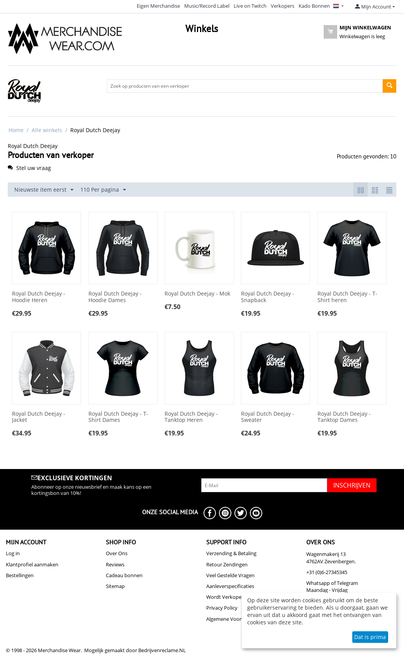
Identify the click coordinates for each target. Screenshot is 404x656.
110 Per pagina (103, 190)
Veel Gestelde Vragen (230, 575)
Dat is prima (370, 637)
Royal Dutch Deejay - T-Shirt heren (347, 297)
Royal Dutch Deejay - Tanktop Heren (191, 417)
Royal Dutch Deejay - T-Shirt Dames (118, 417)
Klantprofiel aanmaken (32, 564)
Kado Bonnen (314, 5)
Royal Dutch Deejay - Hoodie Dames (115, 297)
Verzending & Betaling (231, 553)
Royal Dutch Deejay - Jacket (38, 417)
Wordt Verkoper (224, 596)
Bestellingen (20, 575)
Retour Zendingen (227, 564)
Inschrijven (351, 485)
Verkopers (282, 5)
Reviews (115, 564)
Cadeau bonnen (124, 575)
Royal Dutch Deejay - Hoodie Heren (38, 297)
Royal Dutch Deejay (33, 146)
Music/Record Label (206, 5)
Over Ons (116, 553)
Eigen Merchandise (158, 5)
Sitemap (115, 586)
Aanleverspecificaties (230, 586)
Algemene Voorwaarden (233, 618)
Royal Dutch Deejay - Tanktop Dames (344, 417)
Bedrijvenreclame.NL (162, 650)
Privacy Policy (222, 607)
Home (16, 130)
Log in (13, 553)
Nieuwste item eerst (43, 190)
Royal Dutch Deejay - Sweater (267, 417)
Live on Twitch (250, 5)
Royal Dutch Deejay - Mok (197, 294)
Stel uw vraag (29, 168)
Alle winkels (47, 130)
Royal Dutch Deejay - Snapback (267, 297)
